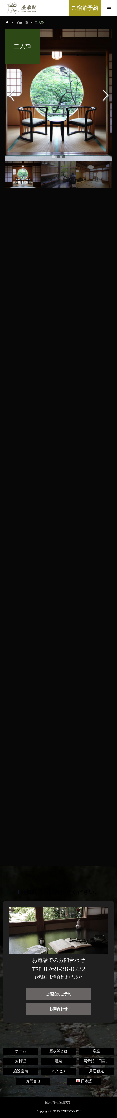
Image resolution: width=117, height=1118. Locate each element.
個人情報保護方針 (58, 1102)
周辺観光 (96, 1071)
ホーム (20, 1051)
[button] (53, 156)
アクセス (58, 1071)
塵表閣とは (58, 1051)
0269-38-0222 (65, 969)
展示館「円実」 (96, 1061)
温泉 (58, 1061)
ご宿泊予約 (85, 8)
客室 (96, 1051)
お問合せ (33, 1081)
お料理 (20, 1061)
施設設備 (20, 1071)
